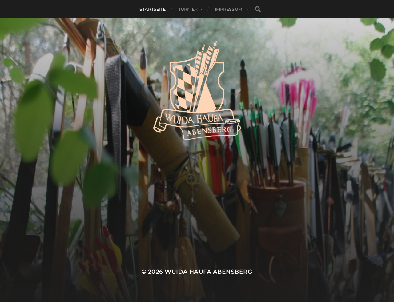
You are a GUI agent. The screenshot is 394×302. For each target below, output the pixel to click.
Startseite (152, 9)
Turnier (188, 9)
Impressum (228, 9)
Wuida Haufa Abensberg (208, 271)
